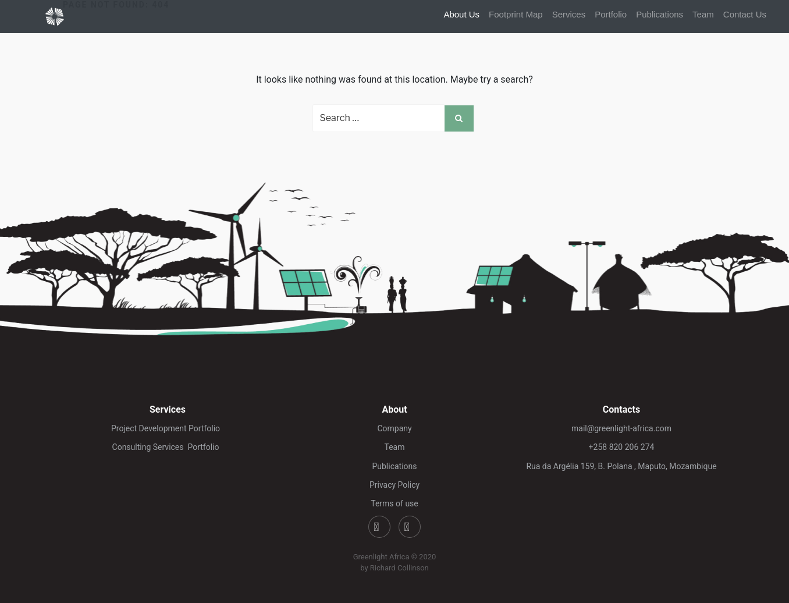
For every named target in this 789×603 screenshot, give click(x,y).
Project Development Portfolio (167, 428)
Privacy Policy (394, 485)
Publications (659, 14)
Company (394, 428)
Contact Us (744, 14)
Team (703, 14)
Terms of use (394, 503)
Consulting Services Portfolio (167, 447)
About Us (461, 14)
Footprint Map (516, 14)
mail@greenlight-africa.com (621, 428)
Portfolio (611, 14)
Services (569, 14)
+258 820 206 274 (622, 447)
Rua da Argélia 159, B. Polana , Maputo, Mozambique (621, 466)
